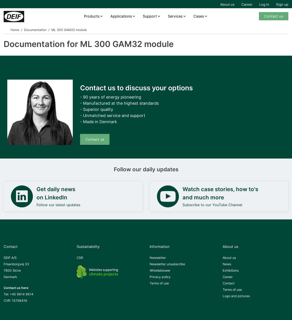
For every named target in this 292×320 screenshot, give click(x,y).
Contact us (273, 16)
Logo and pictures (236, 296)
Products (91, 16)
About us (227, 4)
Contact (229, 283)
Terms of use (159, 283)
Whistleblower (160, 270)
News (227, 264)
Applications (121, 16)
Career (247, 4)
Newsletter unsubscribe (167, 264)
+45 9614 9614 (21, 294)
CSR (80, 258)
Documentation (35, 30)
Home (14, 30)
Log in (264, 4)
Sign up (282, 4)
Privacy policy (160, 277)
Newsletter (158, 258)
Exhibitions (231, 270)
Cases (198, 16)
